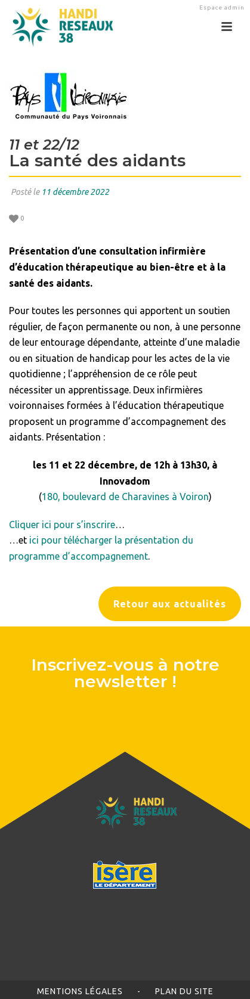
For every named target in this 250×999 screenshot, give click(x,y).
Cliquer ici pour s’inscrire (62, 524)
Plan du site (184, 991)
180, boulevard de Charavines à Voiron (125, 496)
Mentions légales (80, 991)
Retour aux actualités (169, 603)
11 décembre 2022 (75, 192)
